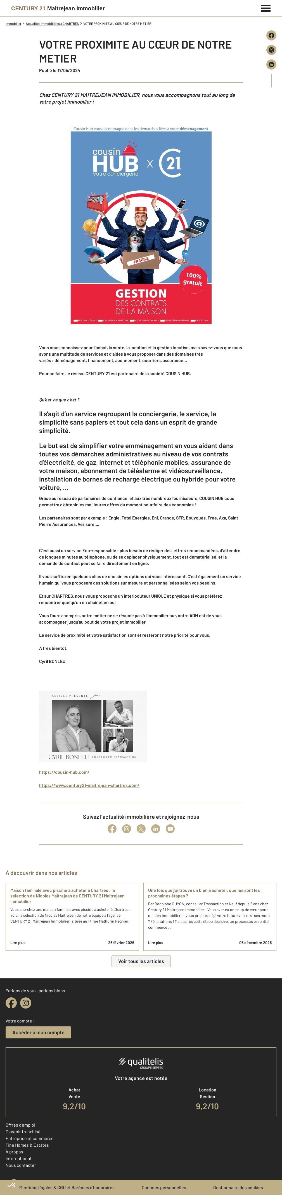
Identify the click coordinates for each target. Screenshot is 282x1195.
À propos (14, 1151)
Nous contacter (21, 1165)
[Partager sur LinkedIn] (271, 64)
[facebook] (11, 1003)
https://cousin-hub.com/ (64, 772)
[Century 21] (58, 8)
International (18, 1158)
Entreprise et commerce (30, 1138)
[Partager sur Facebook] (271, 35)
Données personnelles (164, 1187)
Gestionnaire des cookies (238, 1187)
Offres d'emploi (20, 1124)
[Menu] (266, 7)
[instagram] (25, 1003)
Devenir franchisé (23, 1131)
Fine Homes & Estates (27, 1145)
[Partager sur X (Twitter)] (271, 50)
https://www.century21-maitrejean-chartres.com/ (89, 785)
